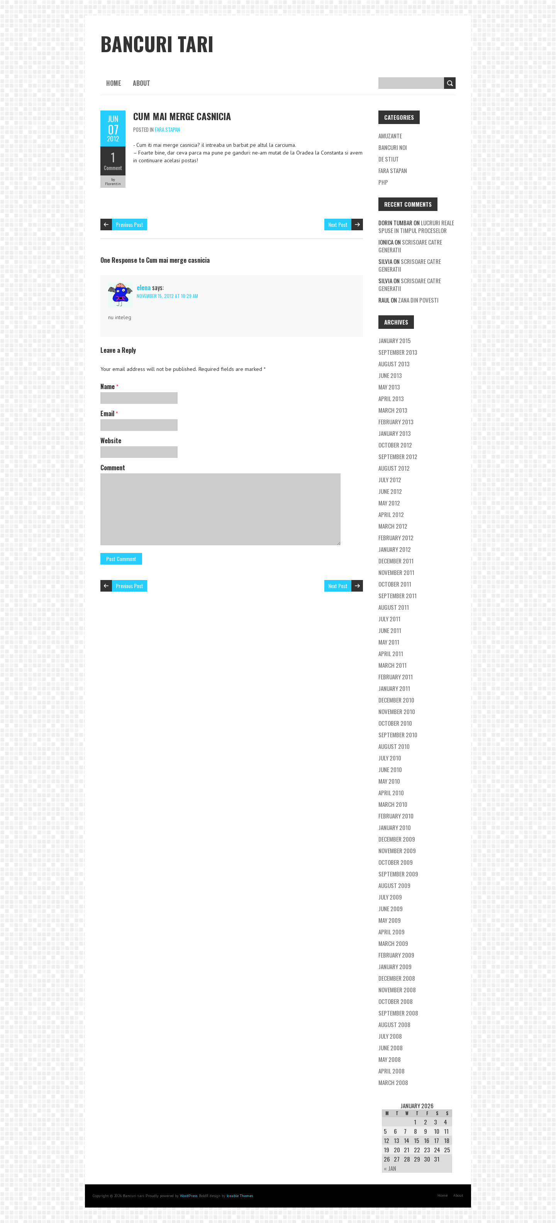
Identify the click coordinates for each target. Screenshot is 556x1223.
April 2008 (391, 1071)
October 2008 (395, 1001)
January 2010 (394, 827)
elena (144, 287)
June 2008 (390, 1047)
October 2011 (394, 584)
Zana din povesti (418, 300)
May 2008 (389, 1059)
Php (383, 182)
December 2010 (396, 700)
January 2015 (394, 340)
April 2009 (391, 931)
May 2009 (389, 920)
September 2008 (398, 1013)
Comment (113, 168)
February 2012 (396, 537)
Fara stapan (167, 129)
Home (113, 83)
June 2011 (389, 630)
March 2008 (393, 1082)
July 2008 (390, 1036)
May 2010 (389, 781)
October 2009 (395, 862)
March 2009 (393, 943)
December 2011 (396, 560)
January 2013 (394, 433)
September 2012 (397, 456)
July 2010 (389, 758)
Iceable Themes (240, 1195)
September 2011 (397, 595)
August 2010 (394, 746)
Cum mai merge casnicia (182, 116)
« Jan (390, 1168)
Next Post (338, 224)
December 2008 (396, 978)
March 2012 (392, 526)
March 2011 (392, 665)
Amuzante (390, 135)
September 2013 (397, 352)
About (141, 83)
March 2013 (392, 410)
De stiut (388, 159)
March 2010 (392, 804)
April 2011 (390, 653)
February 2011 (395, 676)
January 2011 (394, 688)
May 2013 (389, 387)
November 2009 (397, 850)
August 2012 (394, 468)
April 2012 (391, 514)
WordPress (188, 1195)
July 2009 (390, 897)
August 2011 (393, 607)
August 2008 (394, 1024)
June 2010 (390, 769)
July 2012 (389, 479)
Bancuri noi (392, 147)
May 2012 (389, 502)
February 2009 (396, 955)
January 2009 (395, 966)
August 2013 (394, 363)
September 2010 (397, 734)
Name (109, 386)
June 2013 (390, 375)
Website (110, 440)
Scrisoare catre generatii (410, 246)
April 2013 (391, 398)
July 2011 (389, 618)
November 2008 (397, 989)
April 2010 (391, 792)
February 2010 (396, 815)
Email (109, 413)
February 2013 (396, 421)
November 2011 (396, 572)
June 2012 (390, 491)
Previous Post (129, 224)
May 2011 (388, 642)
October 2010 (395, 723)
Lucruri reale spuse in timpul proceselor (416, 226)
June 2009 (390, 908)
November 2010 (396, 711)
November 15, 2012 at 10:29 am (167, 296)
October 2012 (395, 445)
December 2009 (396, 839)
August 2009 (394, 885)
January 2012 (394, 549)
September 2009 (398, 873)
